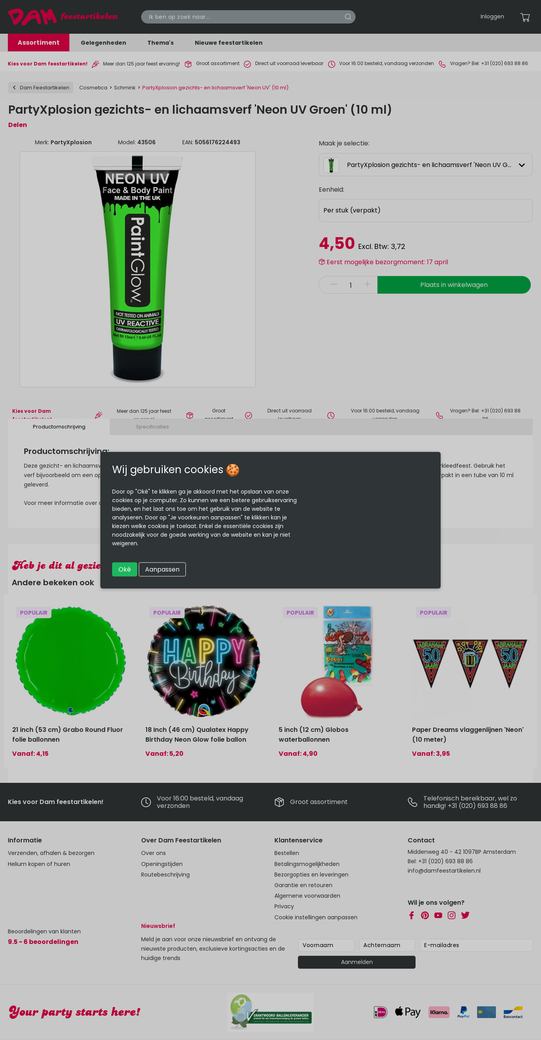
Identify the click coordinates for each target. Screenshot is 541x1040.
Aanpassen (162, 569)
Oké (124, 569)
